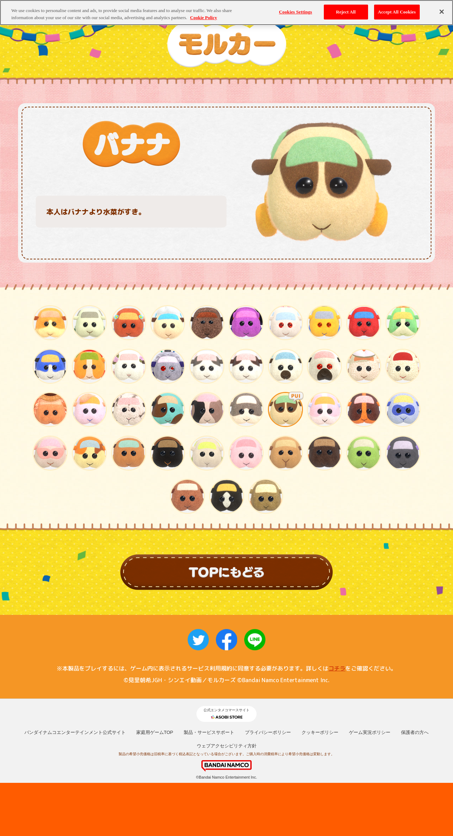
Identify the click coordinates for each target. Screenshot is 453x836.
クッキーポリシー (320, 732)
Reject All (346, 8)
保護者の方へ (415, 732)
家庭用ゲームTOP (154, 732)
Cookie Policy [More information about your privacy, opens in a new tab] (203, 14)
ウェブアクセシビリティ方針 (227, 745)
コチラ (336, 668)
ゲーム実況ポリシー (369, 732)
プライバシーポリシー (268, 732)
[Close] (441, 8)
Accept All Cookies (397, 8)
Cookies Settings (295, 8)
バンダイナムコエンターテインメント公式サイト (75, 732)
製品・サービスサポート (209, 732)
